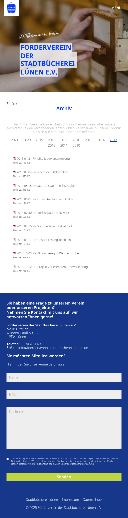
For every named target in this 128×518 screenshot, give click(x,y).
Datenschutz (92, 499)
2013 (113, 140)
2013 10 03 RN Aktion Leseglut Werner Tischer (48, 253)
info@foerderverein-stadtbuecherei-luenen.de (53, 347)
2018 (51, 140)
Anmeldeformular (52, 364)
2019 (39, 140)
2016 (76, 140)
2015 (88, 140)
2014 (101, 140)
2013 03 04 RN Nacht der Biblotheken (42, 172)
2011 (64, 145)
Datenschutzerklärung (82, 464)
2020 (27, 140)
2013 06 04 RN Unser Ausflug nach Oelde (45, 199)
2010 (76, 145)
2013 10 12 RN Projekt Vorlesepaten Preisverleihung (52, 267)
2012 (51, 145)
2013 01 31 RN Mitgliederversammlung (43, 159)
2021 (14, 140)
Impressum (70, 499)
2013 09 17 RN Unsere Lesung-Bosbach (44, 240)
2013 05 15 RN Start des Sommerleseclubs (45, 186)
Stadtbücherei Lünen (42, 499)
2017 (64, 140)
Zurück (11, 103)
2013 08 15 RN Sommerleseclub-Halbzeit (44, 226)
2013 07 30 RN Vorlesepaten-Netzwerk (43, 213)
